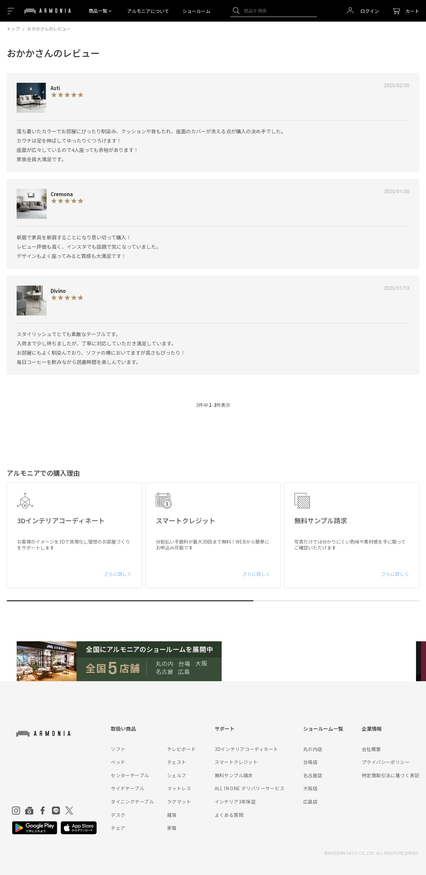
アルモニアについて (148, 11)
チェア (118, 827)
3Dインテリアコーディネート (246, 749)
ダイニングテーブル (132, 801)
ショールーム (196, 11)
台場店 (310, 762)
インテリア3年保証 (235, 801)
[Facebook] (43, 810)
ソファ (118, 749)
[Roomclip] (29, 810)
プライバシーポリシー (386, 762)
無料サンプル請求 (234, 775)
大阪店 (310, 788)
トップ (13, 29)
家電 (172, 827)
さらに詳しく (118, 573)
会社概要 (371, 749)
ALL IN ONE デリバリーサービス (250, 788)
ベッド (118, 762)
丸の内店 (312, 749)
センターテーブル (130, 775)
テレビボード (181, 749)
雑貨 (172, 815)
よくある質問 (229, 815)
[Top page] (47, 15)
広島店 (310, 801)
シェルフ (176, 775)
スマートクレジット (236, 762)
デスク (118, 815)
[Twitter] (69, 810)
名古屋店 (312, 775)
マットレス (179, 788)
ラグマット (179, 801)
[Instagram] (16, 810)
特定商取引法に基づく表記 (390, 775)
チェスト (176, 762)
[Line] (56, 810)
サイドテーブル (127, 788)
